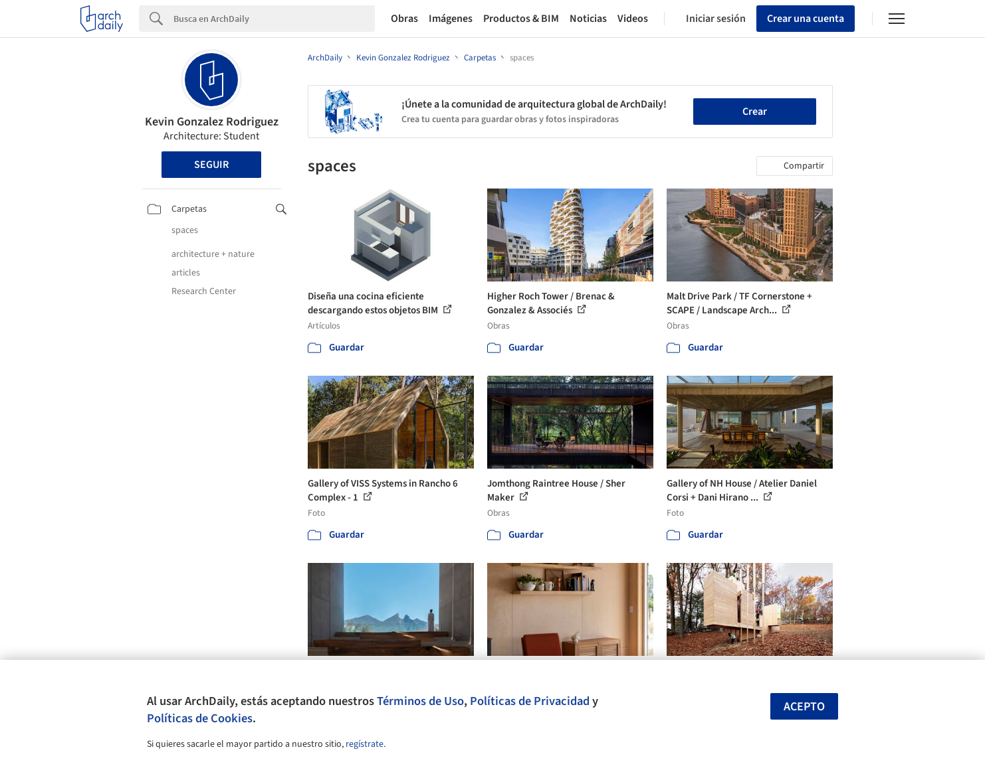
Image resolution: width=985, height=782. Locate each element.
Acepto (804, 706)
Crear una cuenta (805, 18)
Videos (632, 18)
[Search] (274, 18)
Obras (404, 18)
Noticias (588, 18)
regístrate (364, 744)
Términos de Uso (420, 701)
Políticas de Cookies (200, 718)
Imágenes (451, 18)
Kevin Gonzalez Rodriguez (211, 122)
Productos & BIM (521, 18)
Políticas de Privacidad (530, 701)
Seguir (211, 164)
